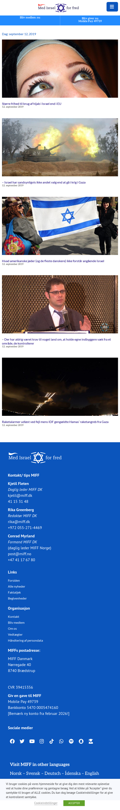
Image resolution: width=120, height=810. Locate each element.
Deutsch (53, 773)
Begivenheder (17, 598)
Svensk (33, 773)
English (92, 773)
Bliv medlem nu (30, 17)
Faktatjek (14, 592)
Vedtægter (15, 634)
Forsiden (14, 580)
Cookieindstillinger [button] (46, 803)
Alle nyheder (16, 586)
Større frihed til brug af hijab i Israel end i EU (31, 103)
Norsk (16, 773)
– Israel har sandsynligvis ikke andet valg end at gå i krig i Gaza (44, 182)
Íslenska (73, 773)
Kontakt (13, 616)
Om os (12, 628)
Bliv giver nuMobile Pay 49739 (90, 20)
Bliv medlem (16, 622)
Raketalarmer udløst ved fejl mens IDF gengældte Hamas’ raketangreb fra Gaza (55, 422)
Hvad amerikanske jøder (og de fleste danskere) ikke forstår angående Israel (53, 261)
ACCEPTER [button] (74, 803)
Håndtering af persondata (25, 640)
